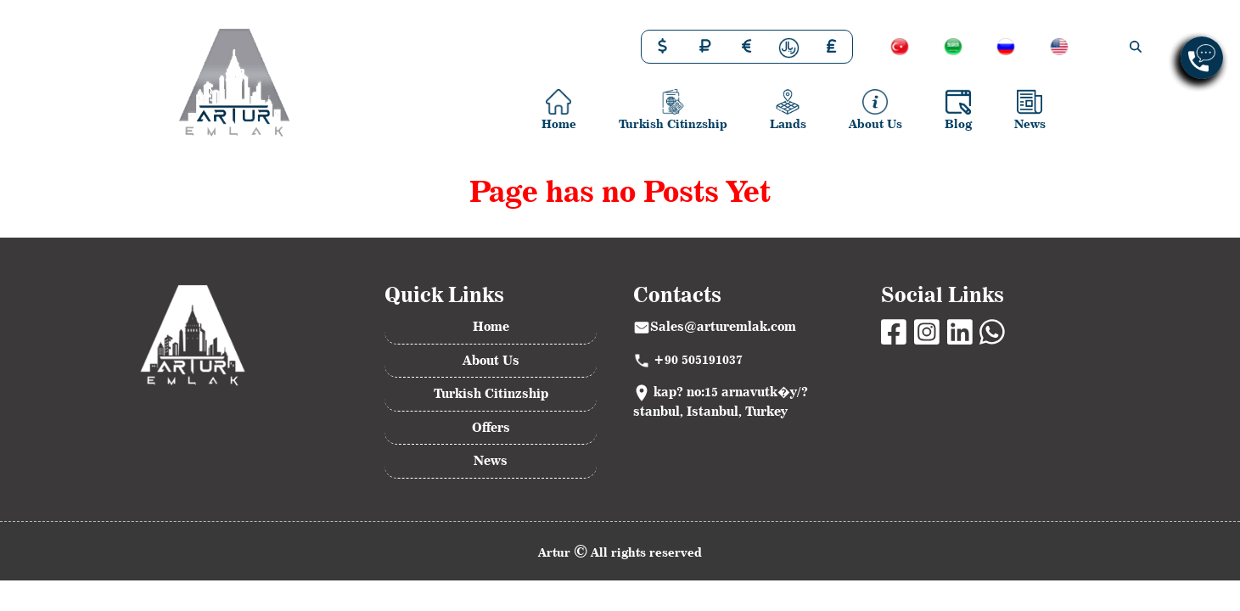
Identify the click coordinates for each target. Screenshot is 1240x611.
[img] (1135, 46)
